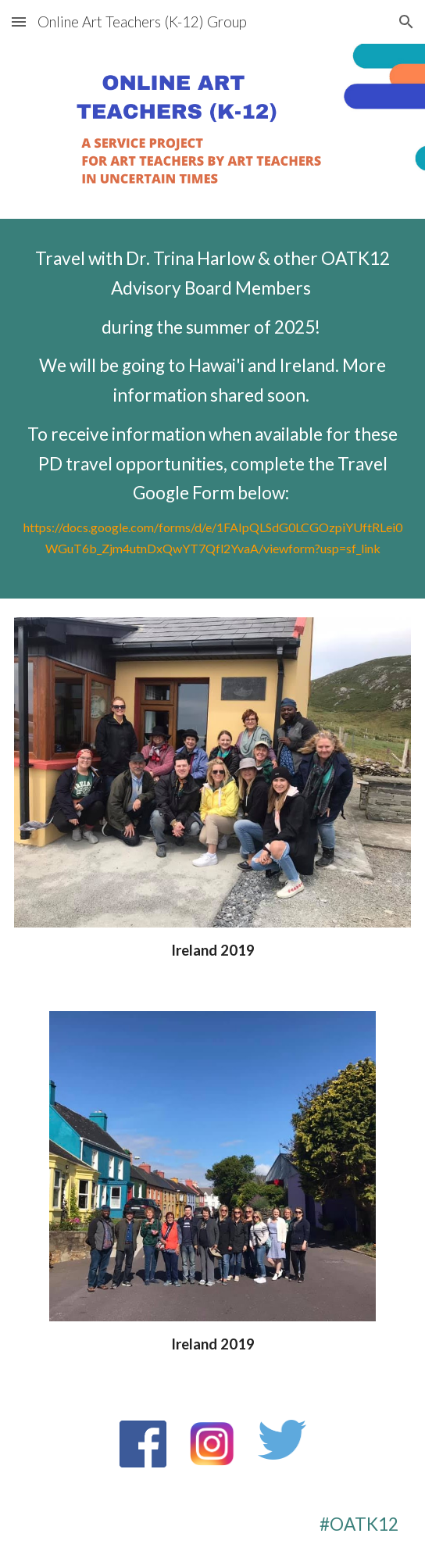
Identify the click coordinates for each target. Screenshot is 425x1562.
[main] (212, 409)
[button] (19, 21)
